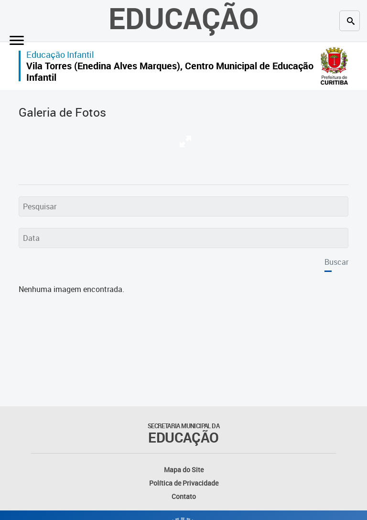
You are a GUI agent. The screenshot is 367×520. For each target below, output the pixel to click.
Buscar (336, 262)
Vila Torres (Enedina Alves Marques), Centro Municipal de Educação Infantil (169, 71)
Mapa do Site (184, 469)
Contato (184, 496)
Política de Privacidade (183, 483)
